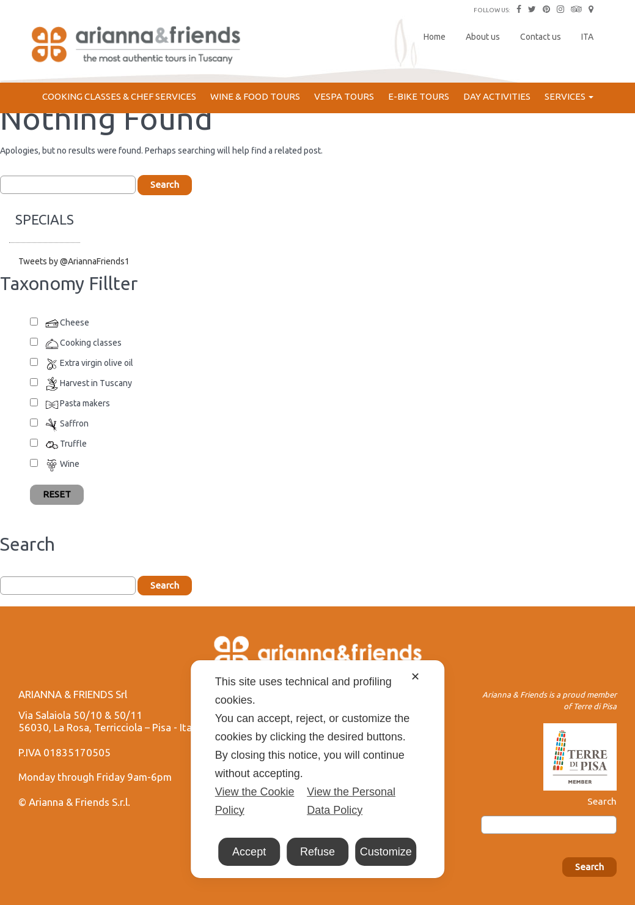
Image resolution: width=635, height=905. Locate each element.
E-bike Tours (418, 96)
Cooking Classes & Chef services (119, 96)
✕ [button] (415, 677)
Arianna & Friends (137, 45)
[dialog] (318, 769)
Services (569, 96)
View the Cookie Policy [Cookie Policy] (255, 801)
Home (435, 37)
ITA (587, 37)
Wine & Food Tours (255, 96)
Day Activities (496, 96)
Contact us (540, 37)
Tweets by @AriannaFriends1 (74, 261)
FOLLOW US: (492, 10)
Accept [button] (249, 852)
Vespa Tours (344, 96)
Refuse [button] (317, 852)
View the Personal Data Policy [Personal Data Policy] (351, 801)
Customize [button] (386, 852)
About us (483, 37)
